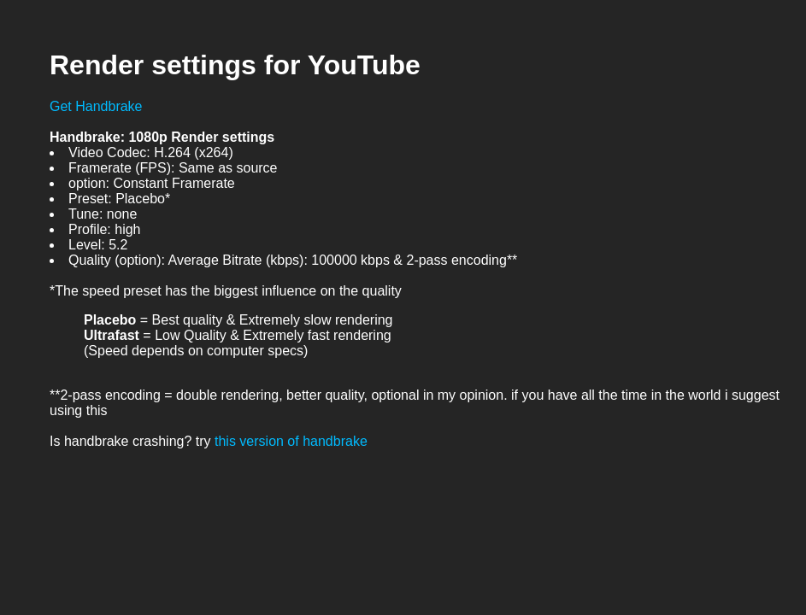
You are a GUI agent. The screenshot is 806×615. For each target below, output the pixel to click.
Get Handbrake (96, 106)
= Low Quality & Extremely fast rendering (237, 335)
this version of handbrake (291, 441)
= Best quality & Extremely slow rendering (238, 320)
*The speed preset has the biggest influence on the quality (226, 291)
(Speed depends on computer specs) (196, 350)
